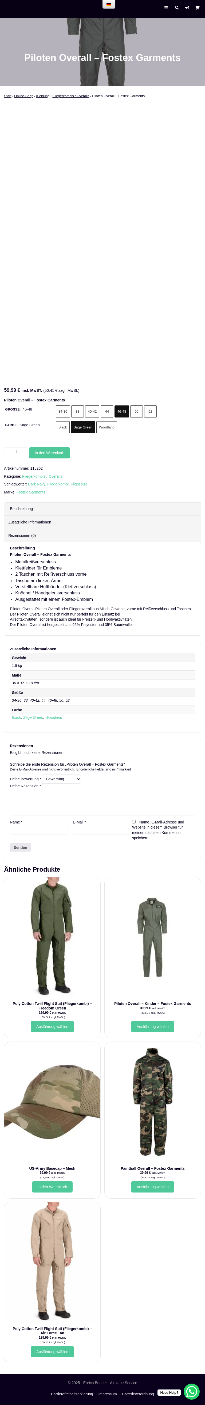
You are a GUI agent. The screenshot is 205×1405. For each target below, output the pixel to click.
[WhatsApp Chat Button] (192, 1392)
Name (16, 822)
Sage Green (83, 427)
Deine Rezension (25, 786)
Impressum (107, 1394)
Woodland (107, 427)
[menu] (108, 4)
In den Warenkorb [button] (52, 1187)
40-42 (92, 411)
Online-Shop (23, 96)
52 (150, 411)
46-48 (121, 411)
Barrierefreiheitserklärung (72, 1394)
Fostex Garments (31, 492)
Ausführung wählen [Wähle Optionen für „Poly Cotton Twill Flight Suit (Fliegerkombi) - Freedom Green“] (52, 1026)
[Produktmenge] (16, 451)
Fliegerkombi (58, 484)
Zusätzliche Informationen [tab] (29, 522)
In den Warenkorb (49, 453)
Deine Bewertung (25, 779)
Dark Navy (36, 484)
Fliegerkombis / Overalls (70, 96)
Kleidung (43, 96)
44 (107, 411)
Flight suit (79, 484)
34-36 (62, 411)
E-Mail (79, 822)
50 (136, 411)
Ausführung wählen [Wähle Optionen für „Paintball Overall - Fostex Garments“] (153, 1187)
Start (7, 96)
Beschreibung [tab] (21, 509)
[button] (187, 8)
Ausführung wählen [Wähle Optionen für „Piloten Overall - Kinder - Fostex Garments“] (153, 1026)
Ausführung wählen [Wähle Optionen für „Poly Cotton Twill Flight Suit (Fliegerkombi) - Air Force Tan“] (52, 1352)
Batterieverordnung (138, 1394)
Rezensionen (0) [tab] (22, 535)
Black (62, 427)
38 (77, 411)
